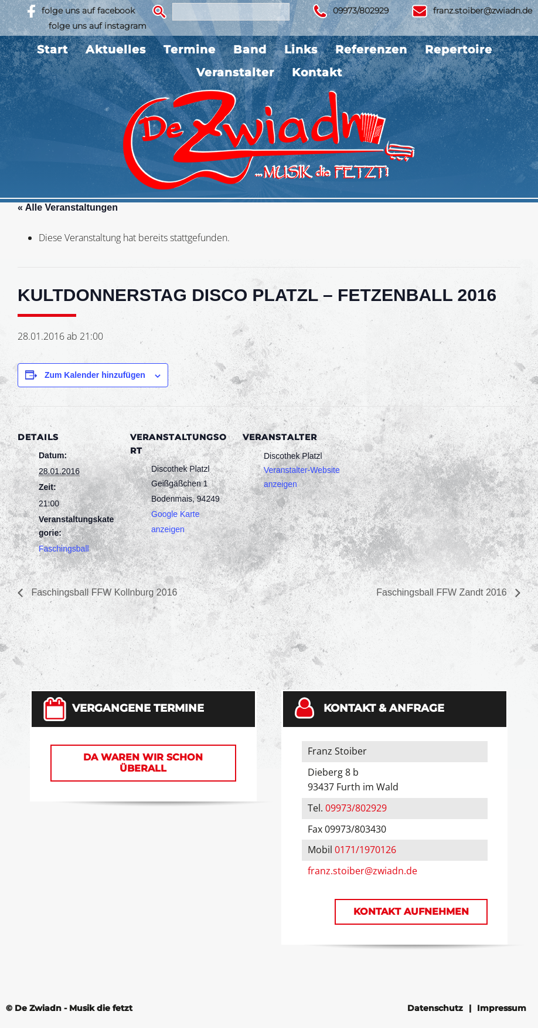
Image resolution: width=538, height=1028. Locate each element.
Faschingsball (64, 548)
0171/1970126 (365, 849)
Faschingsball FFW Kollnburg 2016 (103, 592)
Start (52, 49)
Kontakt (317, 72)
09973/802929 (361, 10)
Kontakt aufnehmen (411, 911)
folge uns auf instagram (98, 26)
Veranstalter (235, 72)
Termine (190, 49)
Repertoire (458, 49)
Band (250, 49)
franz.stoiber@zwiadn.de (482, 10)
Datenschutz (435, 1008)
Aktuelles (116, 49)
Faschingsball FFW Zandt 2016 (442, 592)
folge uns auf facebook (88, 10)
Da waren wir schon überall (143, 763)
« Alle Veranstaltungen (68, 207)
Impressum (501, 1008)
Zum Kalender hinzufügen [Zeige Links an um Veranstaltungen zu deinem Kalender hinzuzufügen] (95, 375)
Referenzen (371, 49)
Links (301, 49)
